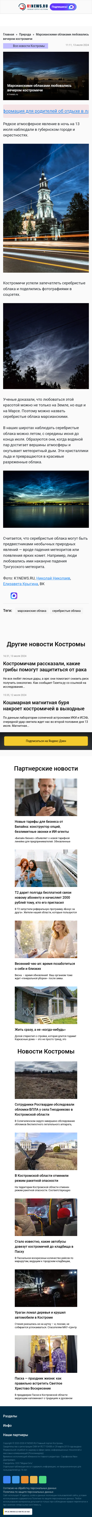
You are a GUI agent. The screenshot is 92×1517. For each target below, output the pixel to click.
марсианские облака (32, 610)
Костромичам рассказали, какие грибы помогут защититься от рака (45, 667)
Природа (25, 34)
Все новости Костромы (29, 46)
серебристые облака (66, 610)
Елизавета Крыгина (20, 584)
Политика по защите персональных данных (28, 1492)
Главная (8, 34)
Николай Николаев (53, 578)
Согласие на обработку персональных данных (29, 1488)
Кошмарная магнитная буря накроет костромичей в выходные (44, 706)
